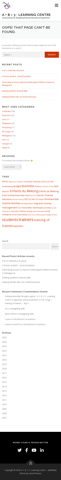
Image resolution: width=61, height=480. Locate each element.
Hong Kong (6, 127)
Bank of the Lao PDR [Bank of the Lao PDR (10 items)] (44, 181)
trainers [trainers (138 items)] (26, 219)
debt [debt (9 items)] (4, 191)
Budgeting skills (18, 308)
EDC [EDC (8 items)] (8, 191)
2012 (4, 395)
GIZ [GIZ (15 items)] (26, 199)
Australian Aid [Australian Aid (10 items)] (30, 181)
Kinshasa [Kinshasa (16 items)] (49, 199)
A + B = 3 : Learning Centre (26, 15)
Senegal (5, 144)
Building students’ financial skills (14, 91)
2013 (4, 391)
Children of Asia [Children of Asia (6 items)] (48, 186)
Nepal (4, 147)
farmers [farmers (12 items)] (41, 195)
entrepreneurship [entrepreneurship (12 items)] (16, 195)
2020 (4, 359)
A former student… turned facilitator (16, 76)
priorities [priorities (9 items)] (48, 207)
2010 (4, 404)
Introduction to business (25, 319)
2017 (4, 373)
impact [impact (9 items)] (41, 199)
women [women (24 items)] (18, 226)
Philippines (6, 123)
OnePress (52, 470)
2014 (4, 386)
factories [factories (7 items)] (33, 195)
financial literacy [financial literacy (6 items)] (18, 199)
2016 (4, 377)
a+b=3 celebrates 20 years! (13, 70)
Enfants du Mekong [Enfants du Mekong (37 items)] (24, 191)
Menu (56, 5)
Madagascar (7, 135)
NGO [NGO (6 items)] (19, 208)
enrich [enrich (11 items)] (5, 195)
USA (3, 139)
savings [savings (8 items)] (29, 211)
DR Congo (6, 131)
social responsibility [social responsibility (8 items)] (19, 214)
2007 (4, 417)
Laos (4, 119)
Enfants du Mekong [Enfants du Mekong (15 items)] (48, 191)
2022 (4, 350)
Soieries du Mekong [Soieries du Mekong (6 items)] (35, 215)
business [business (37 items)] (28, 186)
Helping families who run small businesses (19, 97)
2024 (4, 342)
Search (5, 241)
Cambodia (6, 111)
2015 (4, 382)
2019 (4, 364)
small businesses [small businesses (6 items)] (38, 211)
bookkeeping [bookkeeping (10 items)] (7, 186)
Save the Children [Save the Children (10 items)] (18, 211)
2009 (4, 409)
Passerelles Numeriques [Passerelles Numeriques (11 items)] (33, 207)
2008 (4, 413)
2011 (4, 400)
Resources (6, 115)
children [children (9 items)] (38, 186)
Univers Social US (13, 324)
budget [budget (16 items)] (17, 186)
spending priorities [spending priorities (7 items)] (50, 215)
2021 (4, 355)
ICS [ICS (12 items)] (36, 199)
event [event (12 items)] (27, 195)
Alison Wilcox (11, 313)
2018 (4, 368)
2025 (4, 337)
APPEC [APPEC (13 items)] (5, 181)
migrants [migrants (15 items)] (38, 203)
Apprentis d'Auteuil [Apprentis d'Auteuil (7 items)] (16, 182)
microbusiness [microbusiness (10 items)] (27, 203)
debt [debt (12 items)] (56, 186)
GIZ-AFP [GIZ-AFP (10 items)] (31, 199)
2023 (4, 346)
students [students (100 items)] (10, 219)
